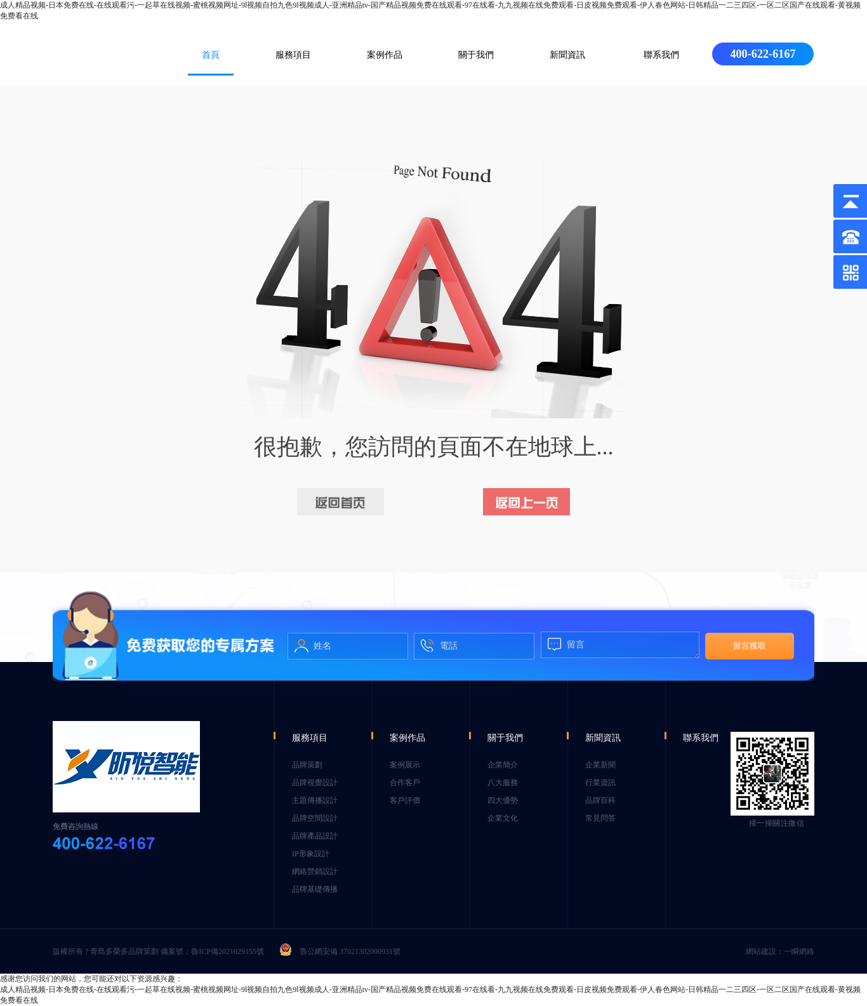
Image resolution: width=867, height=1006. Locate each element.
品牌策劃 (307, 764)
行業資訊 (600, 782)
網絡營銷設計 (315, 871)
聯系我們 (661, 55)
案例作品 (384, 55)
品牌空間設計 (315, 818)
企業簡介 (502, 764)
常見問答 (600, 818)
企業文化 (502, 818)
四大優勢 (502, 800)
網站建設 (761, 951)
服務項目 (293, 55)
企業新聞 (600, 764)
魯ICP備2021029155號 (227, 951)
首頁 (211, 55)
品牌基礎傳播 (315, 889)
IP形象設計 (310, 853)
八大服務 (502, 782)
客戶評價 (405, 800)
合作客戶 (405, 782)
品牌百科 (600, 800)
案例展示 (405, 764)
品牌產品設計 (315, 835)
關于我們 (476, 55)
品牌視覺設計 (315, 782)
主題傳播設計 (315, 800)
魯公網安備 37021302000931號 (339, 951)
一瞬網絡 (799, 951)
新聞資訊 (567, 55)
